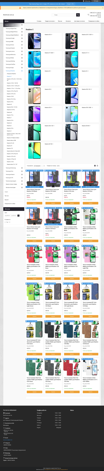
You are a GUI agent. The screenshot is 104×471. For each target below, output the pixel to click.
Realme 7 (9, 117)
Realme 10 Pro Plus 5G (12, 91)
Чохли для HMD (9, 41)
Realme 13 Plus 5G (11, 159)
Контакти (68, 21)
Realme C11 (85, 52)
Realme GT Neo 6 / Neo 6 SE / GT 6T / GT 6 (14, 134)
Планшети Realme (11, 73)
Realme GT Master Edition (13, 137)
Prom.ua (59, 468)
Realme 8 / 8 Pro (11, 109)
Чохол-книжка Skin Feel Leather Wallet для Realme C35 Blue (72, 341)
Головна (39, 21)
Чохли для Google (10, 38)
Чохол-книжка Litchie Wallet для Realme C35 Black (71, 228)
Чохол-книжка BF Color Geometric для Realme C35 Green (33, 341)
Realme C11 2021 (49, 52)
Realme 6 (9, 125)
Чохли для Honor (10, 44)
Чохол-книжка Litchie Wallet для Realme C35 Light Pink (89, 266)
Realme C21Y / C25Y (87, 34)
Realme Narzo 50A (11, 140)
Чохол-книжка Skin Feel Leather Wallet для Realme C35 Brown (90, 341)
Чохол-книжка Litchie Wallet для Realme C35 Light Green (33, 304)
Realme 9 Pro (10, 101)
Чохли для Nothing (10, 61)
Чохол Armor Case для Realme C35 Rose (52, 227)
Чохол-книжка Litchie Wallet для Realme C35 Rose (52, 266)
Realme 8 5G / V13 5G (12, 107)
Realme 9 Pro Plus (11, 99)
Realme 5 (9, 131)
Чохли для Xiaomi (10, 174)
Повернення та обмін (93, 21)
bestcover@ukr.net (7, 440)
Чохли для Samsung (11, 168)
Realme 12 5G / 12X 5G (12, 83)
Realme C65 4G (85, 125)
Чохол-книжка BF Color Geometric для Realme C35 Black (52, 304)
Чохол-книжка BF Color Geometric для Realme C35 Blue (90, 304)
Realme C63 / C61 (49, 125)
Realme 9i (9, 104)
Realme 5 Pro (10, 128)
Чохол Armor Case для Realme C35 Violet (52, 190)
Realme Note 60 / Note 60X (13, 151)
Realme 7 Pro (10, 115)
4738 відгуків (88, 1)
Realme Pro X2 (10, 143)
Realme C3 (47, 71)
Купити (34, 203)
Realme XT (9, 145)
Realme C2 (84, 71)
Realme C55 (48, 107)
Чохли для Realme (10, 70)
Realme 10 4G (10, 96)
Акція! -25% (70, 4)
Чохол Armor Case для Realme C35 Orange (33, 227)
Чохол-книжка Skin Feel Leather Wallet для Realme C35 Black (53, 341)
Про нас (60, 21)
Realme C (9, 76)
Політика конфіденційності (62, 469)
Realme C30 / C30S (86, 107)
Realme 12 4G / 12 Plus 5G (13, 85)
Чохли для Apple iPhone (11, 31)
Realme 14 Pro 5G (11, 156)
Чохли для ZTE (9, 177)
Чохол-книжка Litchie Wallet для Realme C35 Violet (71, 266)
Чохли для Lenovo (10, 51)
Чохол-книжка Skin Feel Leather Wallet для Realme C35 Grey (53, 379)
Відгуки (6, 199)
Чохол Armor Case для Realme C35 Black (33, 190)
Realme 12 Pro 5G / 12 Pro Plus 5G (14, 79)
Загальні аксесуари (10, 187)
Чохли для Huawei (10, 48)
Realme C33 (48, 89)
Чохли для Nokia (10, 57)
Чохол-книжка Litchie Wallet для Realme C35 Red (33, 266)
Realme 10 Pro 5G (11, 93)
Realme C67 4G (48, 144)
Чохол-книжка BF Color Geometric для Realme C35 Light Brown (71, 304)
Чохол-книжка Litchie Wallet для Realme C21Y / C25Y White (90, 379)
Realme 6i (9, 123)
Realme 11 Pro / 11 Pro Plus (13, 88)
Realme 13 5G (10, 161)
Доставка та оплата (79, 21)
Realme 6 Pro (10, 120)
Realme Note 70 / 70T (12, 164)
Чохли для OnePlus (10, 64)
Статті (6, 191)
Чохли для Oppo (10, 67)
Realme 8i (9, 112)
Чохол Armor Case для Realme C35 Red (89, 190)
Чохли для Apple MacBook (12, 35)
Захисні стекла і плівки (11, 184)
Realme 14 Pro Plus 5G (12, 153)
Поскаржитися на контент (50, 469)
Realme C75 (10, 148)
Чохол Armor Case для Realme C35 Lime (71, 190)
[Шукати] (78, 15)
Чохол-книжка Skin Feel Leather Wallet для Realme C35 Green (34, 379)
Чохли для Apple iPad (11, 28)
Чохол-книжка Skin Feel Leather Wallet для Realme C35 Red (72, 379)
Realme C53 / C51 (86, 89)
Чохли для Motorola (10, 54)
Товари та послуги (49, 21)
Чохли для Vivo (9, 171)
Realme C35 (48, 34)
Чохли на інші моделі (11, 181)
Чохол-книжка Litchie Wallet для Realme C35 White (89, 228)
